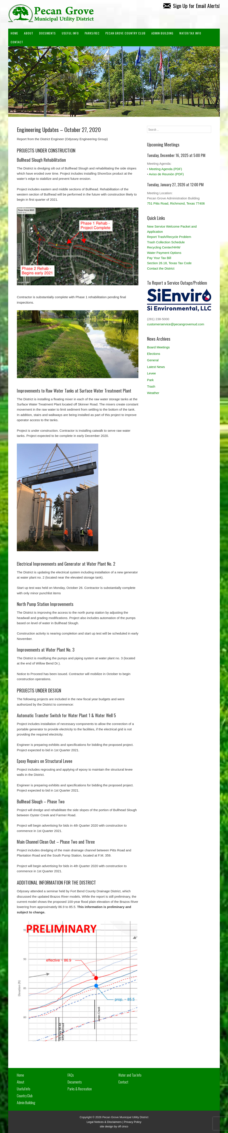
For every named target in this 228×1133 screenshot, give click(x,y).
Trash (151, 386)
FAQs (71, 1075)
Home (14, 33)
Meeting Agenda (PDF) (165, 169)
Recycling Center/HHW (163, 247)
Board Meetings (158, 347)
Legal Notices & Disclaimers (104, 1122)
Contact (17, 42)
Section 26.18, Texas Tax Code (169, 263)
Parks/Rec (92, 33)
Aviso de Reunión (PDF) (166, 174)
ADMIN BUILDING (162, 33)
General (152, 360)
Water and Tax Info (129, 1075)
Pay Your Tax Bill (159, 258)
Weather (153, 393)
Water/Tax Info (190, 33)
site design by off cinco (114, 1126)
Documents (47, 33)
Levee (151, 373)
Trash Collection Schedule (166, 242)
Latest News (156, 367)
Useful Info (70, 33)
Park (150, 380)
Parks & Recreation (80, 1088)
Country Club (25, 1095)
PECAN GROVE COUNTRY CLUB (125, 33)
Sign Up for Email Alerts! (191, 5)
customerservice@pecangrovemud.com (175, 324)
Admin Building (26, 1102)
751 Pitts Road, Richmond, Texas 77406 (176, 203)
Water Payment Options (164, 253)
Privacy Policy (132, 1122)
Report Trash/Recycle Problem (169, 237)
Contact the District (160, 268)
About (28, 33)
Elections (153, 353)
